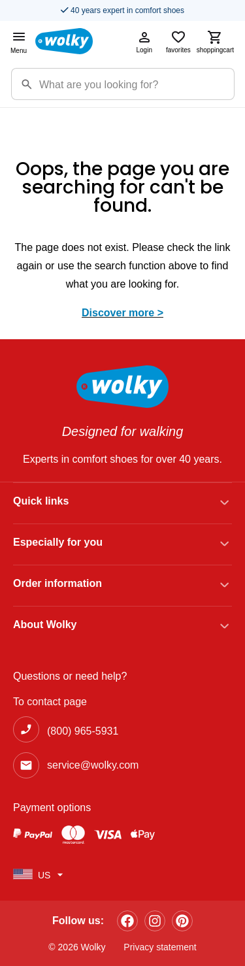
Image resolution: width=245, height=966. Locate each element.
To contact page (50, 701)
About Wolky (44, 624)
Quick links (41, 501)
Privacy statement (159, 947)
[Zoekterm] (136, 84)
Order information (57, 583)
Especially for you (58, 542)
